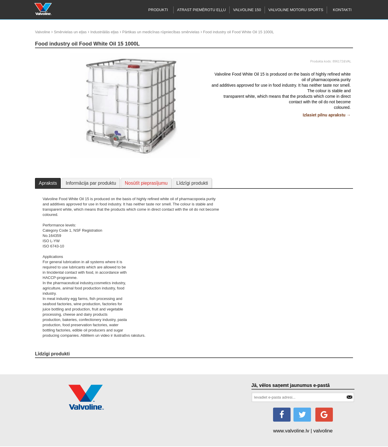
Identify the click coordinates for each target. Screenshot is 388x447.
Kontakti (342, 10)
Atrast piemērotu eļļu (201, 10)
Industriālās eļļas (104, 32)
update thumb (48, 55)
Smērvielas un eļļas (70, 32)
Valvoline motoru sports (295, 10)
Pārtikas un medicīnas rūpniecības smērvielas (160, 32)
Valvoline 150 (247, 10)
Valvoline (42, 32)
